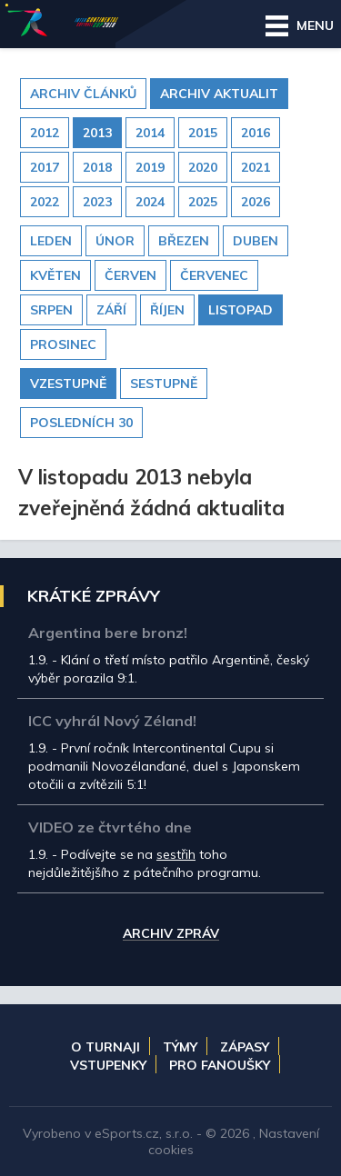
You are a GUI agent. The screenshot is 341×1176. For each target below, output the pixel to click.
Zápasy (244, 1047)
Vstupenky (108, 1065)
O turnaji (105, 1047)
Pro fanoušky (219, 1065)
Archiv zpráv (171, 934)
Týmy (180, 1047)
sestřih (176, 854)
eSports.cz (127, 1133)
